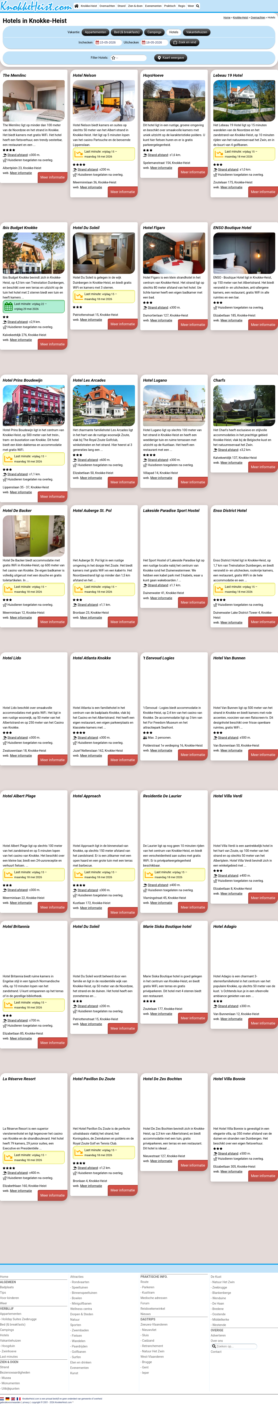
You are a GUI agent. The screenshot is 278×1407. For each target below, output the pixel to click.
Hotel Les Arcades (89, 380)
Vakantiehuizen (196, 32)
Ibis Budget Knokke (20, 227)
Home (4, 1277)
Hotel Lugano (155, 380)
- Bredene (217, 1309)
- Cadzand (147, 1340)
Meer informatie (21, 173)
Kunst (74, 1373)
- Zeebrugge (219, 1287)
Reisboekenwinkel (152, 1309)
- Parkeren (147, 1287)
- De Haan (217, 1303)
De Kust (216, 1277)
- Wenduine (218, 1298)
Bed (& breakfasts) (127, 32)
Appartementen (95, 32)
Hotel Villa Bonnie (229, 1078)
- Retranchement (151, 1346)
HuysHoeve (153, 75)
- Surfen (75, 1357)
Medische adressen (153, 1298)
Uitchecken (131, 42)
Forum (144, 1303)
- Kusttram (147, 1292)
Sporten (75, 1325)
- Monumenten (10, 1383)
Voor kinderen (9, 1298)
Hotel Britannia (16, 926)
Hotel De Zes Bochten (162, 1078)
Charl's (219, 380)
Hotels (173, 32)
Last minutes (9, 1357)
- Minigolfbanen (80, 1303)
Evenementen (153, 6)
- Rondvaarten (79, 1282)
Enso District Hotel (230, 510)
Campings (154, 32)
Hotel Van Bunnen (229, 658)
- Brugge (146, 1362)
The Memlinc (14, 75)
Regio (181, 6)
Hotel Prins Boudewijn (22, 380)
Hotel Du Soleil (86, 227)
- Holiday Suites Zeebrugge (18, 1319)
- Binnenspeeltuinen (83, 1293)
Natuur (75, 1320)
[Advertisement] (128, 209)
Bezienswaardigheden (15, 1372)
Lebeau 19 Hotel (228, 75)
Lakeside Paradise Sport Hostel (171, 510)
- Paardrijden (79, 1346)
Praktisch (170, 6)
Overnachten (107, 6)
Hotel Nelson (84, 75)
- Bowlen (76, 1298)
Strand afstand (17, 155)
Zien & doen (135, 6)
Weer (191, 6)
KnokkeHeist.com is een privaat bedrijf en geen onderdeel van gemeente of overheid (62, 1399)
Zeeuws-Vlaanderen (153, 1324)
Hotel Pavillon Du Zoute (94, 1078)
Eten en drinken (80, 1362)
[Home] (76, 6)
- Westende (218, 1325)
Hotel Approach (87, 796)
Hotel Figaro (154, 227)
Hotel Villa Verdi (227, 796)
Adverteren (218, 1335)
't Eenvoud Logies (158, 658)
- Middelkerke (220, 1320)
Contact (216, 1352)
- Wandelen (77, 1341)
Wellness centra (81, 1309)
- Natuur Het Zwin (152, 1351)
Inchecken (86, 42)
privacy (26, 1402)
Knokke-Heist (89, 6)
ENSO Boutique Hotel (232, 227)
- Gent (144, 1367)
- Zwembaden (79, 1330)
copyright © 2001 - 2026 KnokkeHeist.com (51, 1402)
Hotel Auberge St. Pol (92, 510)
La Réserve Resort (19, 1078)
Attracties (77, 1277)
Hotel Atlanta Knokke (92, 658)
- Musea (5, 1378)
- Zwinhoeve (8, 1351)
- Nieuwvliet (148, 1330)
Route (144, 1282)
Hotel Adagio (225, 926)
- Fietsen (76, 1336)
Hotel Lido (12, 658)
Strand (122, 6)
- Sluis (144, 1335)
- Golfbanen (78, 1352)
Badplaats (7, 1287)
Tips (3, 1292)
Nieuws (145, 1314)
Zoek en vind (184, 42)
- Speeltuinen (79, 1287)
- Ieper (144, 1373)
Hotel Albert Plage (19, 796)
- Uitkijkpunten (9, 1388)
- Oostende (218, 1314)
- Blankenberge (221, 1293)
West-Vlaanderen (152, 1357)
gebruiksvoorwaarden (10, 1402)
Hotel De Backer (17, 510)
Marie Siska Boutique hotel (167, 926)
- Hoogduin (7, 1346)
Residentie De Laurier (162, 796)
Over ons (217, 1341)
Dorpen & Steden (81, 1314)
